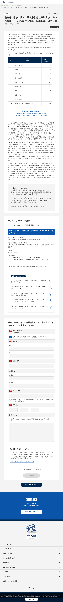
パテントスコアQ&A (9, 567)
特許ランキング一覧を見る (31, 485)
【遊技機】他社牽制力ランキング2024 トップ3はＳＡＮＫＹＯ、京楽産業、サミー (29, 287)
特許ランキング (7, 553)
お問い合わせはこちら (31, 512)
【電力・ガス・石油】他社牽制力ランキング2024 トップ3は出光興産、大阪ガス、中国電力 (29, 294)
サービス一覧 (31, 544)
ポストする (55, 27)
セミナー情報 (7, 549)
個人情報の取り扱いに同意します (31, 469)
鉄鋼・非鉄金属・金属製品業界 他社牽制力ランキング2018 (27, 337)
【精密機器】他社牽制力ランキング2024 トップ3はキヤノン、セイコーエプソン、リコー (29, 307)
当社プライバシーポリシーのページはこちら (22, 462)
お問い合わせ (7, 576)
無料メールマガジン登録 (10, 581)
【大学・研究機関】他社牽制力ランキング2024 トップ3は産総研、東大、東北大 (29, 281)
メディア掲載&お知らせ (10, 558)
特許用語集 (6, 562)
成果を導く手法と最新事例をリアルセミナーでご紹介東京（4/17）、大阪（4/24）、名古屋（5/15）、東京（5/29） (31, 113)
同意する (31, 599)
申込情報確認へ (31, 475)
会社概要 (5, 571)
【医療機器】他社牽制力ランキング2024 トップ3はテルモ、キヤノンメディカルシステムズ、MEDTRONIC (29, 300)
